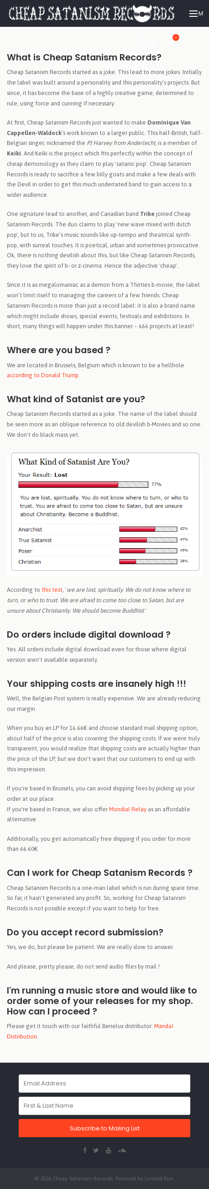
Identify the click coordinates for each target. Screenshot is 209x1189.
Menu (196, 13)
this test (52, 589)
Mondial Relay (127, 809)
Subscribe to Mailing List (105, 1128)
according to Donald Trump (42, 375)
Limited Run (159, 1178)
